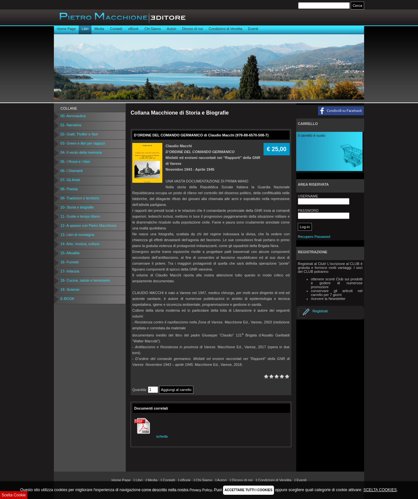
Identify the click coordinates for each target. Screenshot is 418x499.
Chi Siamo (152, 29)
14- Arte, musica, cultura (79, 244)
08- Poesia (69, 189)
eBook (133, 29)
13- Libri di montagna (77, 235)
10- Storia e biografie (77, 207)
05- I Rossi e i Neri (75, 162)
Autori (171, 29)
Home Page (66, 29)
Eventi (253, 29)
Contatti (116, 29)
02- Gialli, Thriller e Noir (79, 134)
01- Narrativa (70, 125)
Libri (85, 29)
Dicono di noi (192, 29)
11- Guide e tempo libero (80, 216)
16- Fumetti (69, 262)
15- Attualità (69, 253)
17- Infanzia (69, 271)
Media (99, 29)
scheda (150, 436)
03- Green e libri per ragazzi (82, 143)
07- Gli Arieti (70, 180)
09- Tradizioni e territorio (79, 198)
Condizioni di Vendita (225, 29)
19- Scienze (69, 289)
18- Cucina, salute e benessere (85, 280)
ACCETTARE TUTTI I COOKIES (248, 490)
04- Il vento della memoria (81, 152)
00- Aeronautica (73, 116)
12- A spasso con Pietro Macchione (88, 225)
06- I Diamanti (71, 171)
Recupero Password (314, 237)
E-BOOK (67, 299)
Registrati (320, 311)
